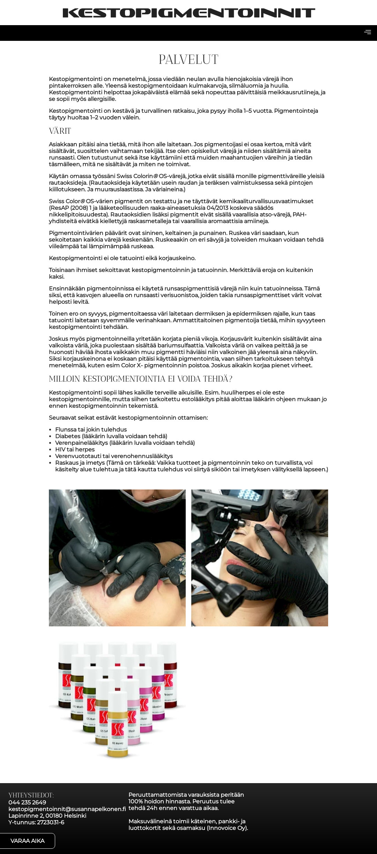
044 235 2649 (27, 802)
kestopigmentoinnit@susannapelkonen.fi (67, 809)
